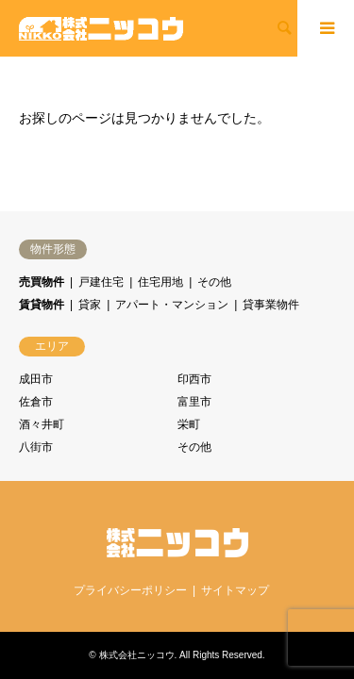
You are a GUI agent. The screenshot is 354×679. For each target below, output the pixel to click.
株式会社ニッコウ (137, 655)
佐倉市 (36, 401)
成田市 (36, 379)
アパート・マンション (171, 304)
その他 (214, 282)
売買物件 (41, 282)
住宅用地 (160, 282)
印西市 (194, 379)
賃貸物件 (41, 304)
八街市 (36, 447)
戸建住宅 (101, 282)
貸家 (89, 304)
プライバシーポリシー (130, 590)
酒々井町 (41, 424)
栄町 (188, 424)
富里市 (194, 401)
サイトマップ (235, 590)
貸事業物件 (271, 304)
